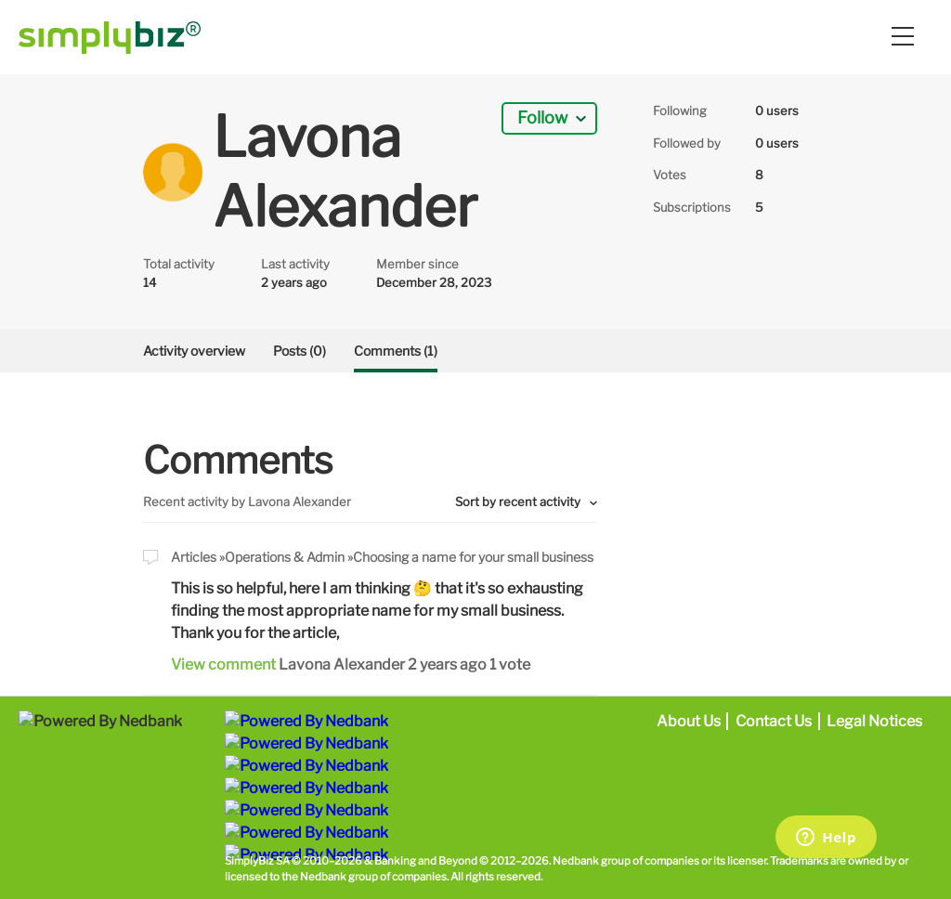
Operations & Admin (285, 557)
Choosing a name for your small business (473, 557)
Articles (193, 557)
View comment (223, 664)
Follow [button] (542, 117)
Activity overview (194, 350)
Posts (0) (299, 350)
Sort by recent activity (519, 501)
